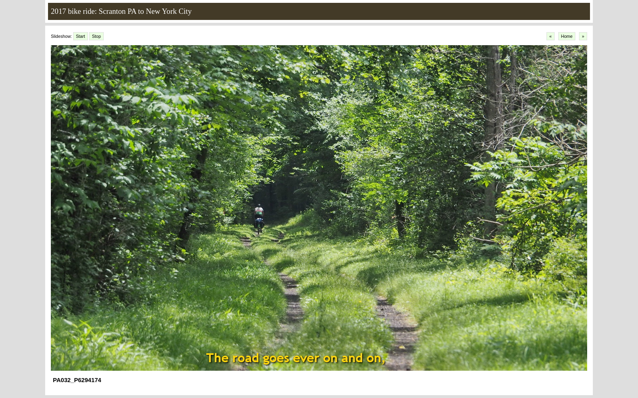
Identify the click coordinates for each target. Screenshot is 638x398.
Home (566, 36)
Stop (96, 36)
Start (80, 36)
